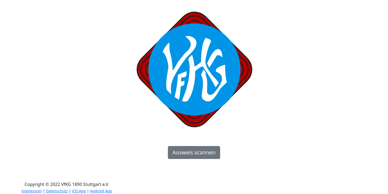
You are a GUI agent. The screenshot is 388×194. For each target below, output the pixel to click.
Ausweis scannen (194, 152)
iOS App (79, 190)
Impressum (32, 190)
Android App (101, 190)
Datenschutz (57, 190)
